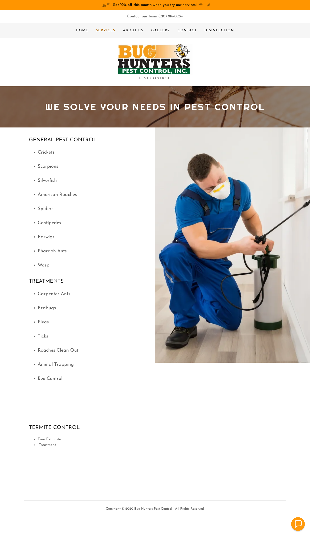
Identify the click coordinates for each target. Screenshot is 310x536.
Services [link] (105, 30)
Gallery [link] (160, 30)
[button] (298, 524)
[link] (155, 59)
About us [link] (133, 30)
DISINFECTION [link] (219, 30)
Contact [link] (187, 30)
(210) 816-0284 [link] (170, 16)
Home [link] (82, 30)
